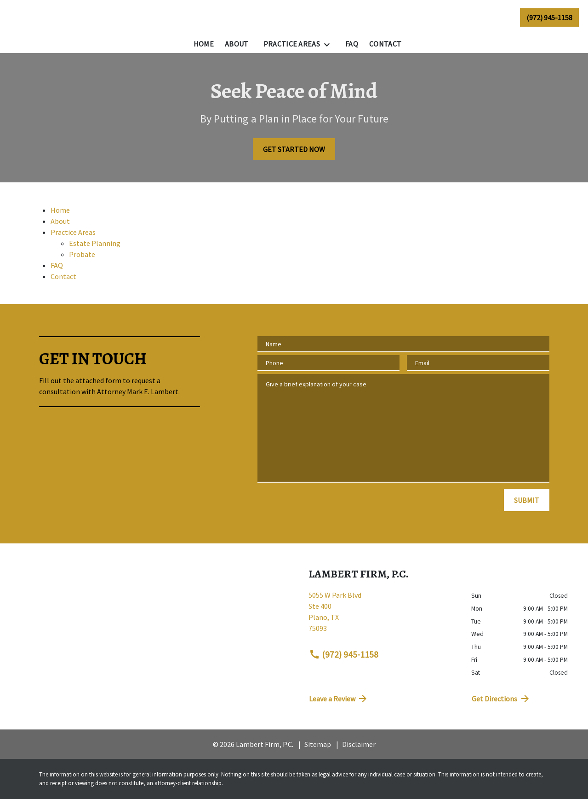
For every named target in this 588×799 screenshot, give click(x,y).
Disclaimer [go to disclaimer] (359, 744)
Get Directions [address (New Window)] (501, 698)
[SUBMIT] (526, 500)
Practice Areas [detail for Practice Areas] (73, 232)
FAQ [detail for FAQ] (57, 265)
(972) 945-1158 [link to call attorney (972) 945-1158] (344, 654)
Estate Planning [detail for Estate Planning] (94, 243)
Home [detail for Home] (60, 210)
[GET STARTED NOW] (294, 149)
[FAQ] (352, 44)
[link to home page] (64, 17)
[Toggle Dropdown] (329, 44)
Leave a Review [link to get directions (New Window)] (339, 698)
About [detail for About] (60, 221)
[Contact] (385, 44)
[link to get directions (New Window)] (382, 615)
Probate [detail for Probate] (82, 254)
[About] (236, 44)
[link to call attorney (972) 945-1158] (549, 17)
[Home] (203, 44)
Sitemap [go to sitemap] (317, 744)
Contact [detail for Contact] (63, 276)
